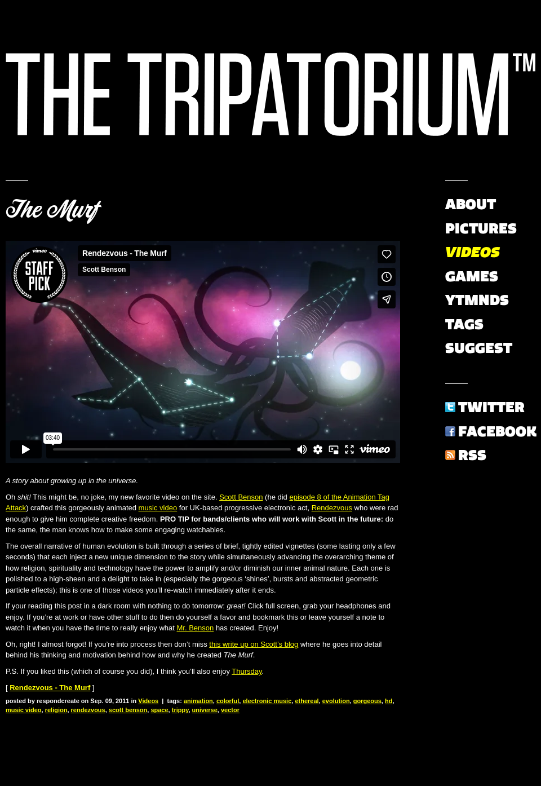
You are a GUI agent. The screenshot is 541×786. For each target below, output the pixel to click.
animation (198, 700)
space (159, 709)
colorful (227, 700)
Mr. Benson (195, 628)
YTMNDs (477, 300)
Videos (148, 700)
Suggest (478, 348)
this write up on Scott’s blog (253, 644)
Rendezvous (332, 508)
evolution (336, 700)
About (470, 204)
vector (230, 709)
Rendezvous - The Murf (50, 687)
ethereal (306, 700)
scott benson (128, 709)
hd (388, 700)
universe (205, 709)
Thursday (246, 671)
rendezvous (88, 709)
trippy (180, 709)
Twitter (491, 407)
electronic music (266, 700)
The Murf (52, 209)
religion (56, 709)
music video (158, 508)
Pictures (481, 228)
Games (471, 276)
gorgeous (367, 700)
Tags (464, 324)
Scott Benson (241, 497)
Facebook (497, 431)
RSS (472, 455)
